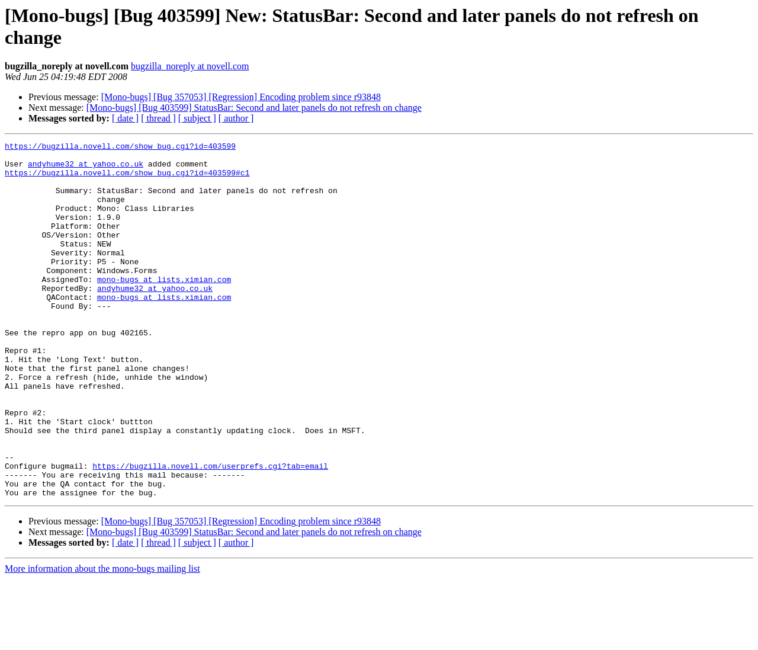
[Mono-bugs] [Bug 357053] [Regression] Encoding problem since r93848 (241, 97)
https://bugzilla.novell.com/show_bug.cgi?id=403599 (120, 147)
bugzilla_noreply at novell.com (190, 66)
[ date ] (125, 118)
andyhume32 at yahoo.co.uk (85, 169)
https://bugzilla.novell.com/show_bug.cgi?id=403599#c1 (127, 179)
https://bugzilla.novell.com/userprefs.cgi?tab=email (210, 531)
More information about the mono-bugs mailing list (102, 640)
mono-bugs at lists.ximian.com (164, 307)
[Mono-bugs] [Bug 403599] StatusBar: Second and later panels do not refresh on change (254, 108)
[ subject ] (197, 118)
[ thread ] (158, 118)
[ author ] (236, 118)
